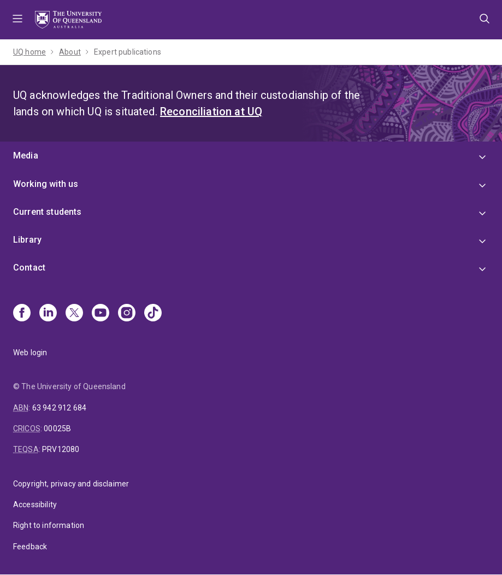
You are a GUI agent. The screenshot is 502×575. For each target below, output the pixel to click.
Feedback (30, 546)
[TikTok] (153, 313)
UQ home (29, 52)
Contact (29, 267)
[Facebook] (22, 313)
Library (27, 239)
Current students (47, 212)
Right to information (48, 525)
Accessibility (35, 504)
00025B (57, 428)
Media (25, 155)
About (70, 52)
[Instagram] (126, 313)
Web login (30, 352)
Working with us (45, 184)
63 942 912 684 (59, 407)
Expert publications (127, 52)
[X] (74, 313)
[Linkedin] (48, 313)
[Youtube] (100, 313)
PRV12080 (60, 449)
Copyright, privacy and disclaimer (71, 483)
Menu (17, 19)
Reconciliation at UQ (211, 111)
